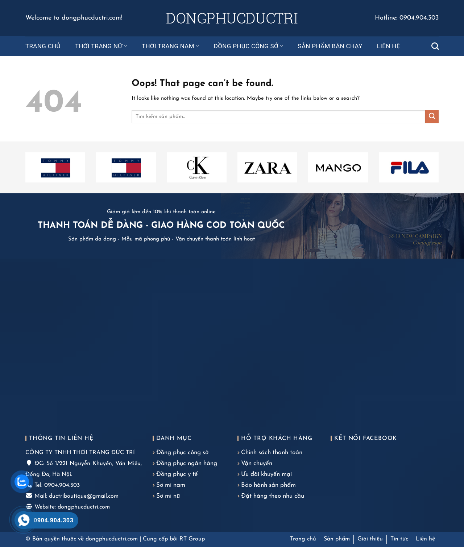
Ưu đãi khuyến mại (266, 474)
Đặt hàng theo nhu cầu (272, 496)
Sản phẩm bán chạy (330, 46)
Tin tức (399, 539)
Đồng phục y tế (177, 474)
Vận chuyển (256, 463)
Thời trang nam (170, 46)
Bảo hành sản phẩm (268, 485)
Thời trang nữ (101, 46)
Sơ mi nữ (168, 496)
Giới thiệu (370, 539)
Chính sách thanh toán (271, 452)
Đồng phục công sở (248, 46)
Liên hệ (388, 46)
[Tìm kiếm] (435, 46)
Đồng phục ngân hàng (186, 463)
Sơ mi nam (170, 485)
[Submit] (432, 116)
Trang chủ (43, 46)
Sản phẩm (337, 539)
